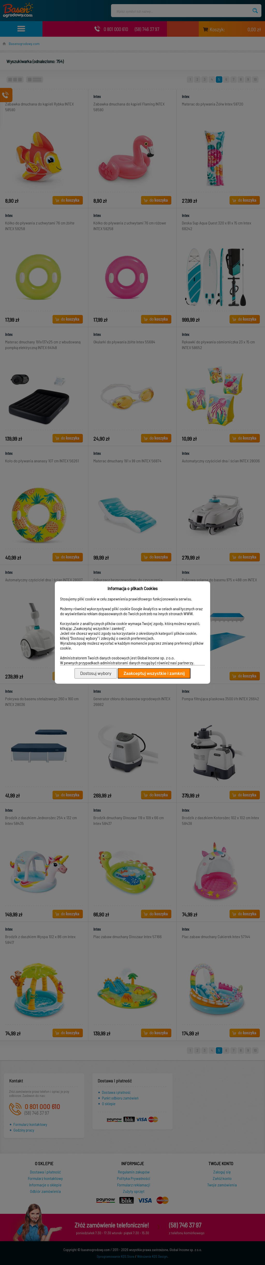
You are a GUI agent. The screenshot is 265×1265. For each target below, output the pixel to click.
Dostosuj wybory (95, 673)
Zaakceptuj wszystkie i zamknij (154, 673)
